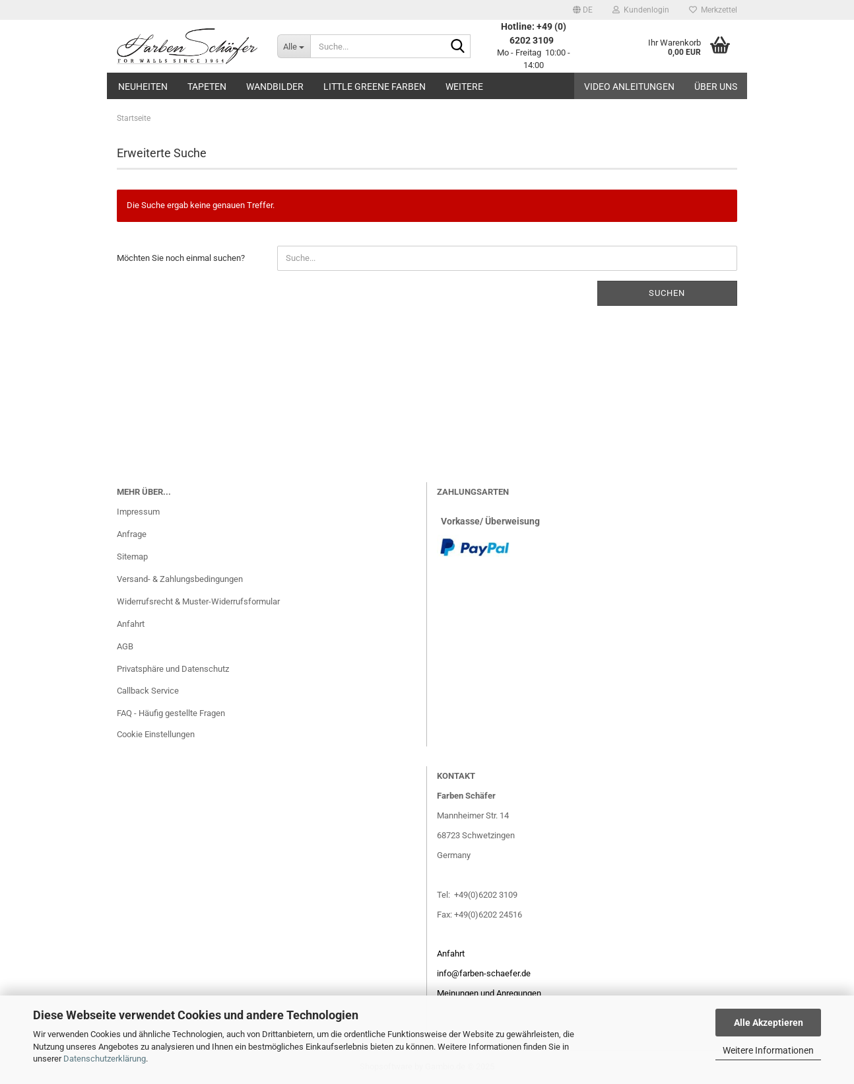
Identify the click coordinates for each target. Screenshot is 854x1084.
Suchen (667, 293)
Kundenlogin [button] (640, 10)
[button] (583, 10)
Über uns (715, 86)
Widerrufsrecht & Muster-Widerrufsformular (198, 601)
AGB (125, 646)
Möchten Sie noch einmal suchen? (181, 258)
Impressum (138, 512)
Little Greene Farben (374, 86)
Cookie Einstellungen (156, 734)
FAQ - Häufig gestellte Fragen (171, 713)
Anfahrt (131, 624)
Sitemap (132, 556)
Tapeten (206, 86)
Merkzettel (713, 10)
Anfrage (132, 534)
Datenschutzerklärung (104, 1059)
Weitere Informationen (768, 1050)
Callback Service (148, 691)
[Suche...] (293, 46)
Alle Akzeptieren (768, 1022)
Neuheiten (143, 86)
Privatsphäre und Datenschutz (173, 669)
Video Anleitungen (629, 86)
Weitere (464, 86)
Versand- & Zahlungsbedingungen (180, 579)
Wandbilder (275, 86)
